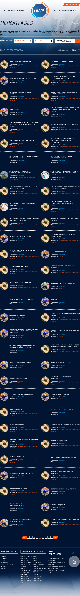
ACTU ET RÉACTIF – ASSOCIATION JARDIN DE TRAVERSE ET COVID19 (24, 157)
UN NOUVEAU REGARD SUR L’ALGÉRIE (21, 473)
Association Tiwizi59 (17, 315)
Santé (60, 179)
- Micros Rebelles (27, 556)
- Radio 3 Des (25, 560)
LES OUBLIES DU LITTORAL (18, 488)
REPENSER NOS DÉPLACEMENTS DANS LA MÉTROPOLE (64, 267)
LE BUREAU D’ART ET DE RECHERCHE (63, 283)
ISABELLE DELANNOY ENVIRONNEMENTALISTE (17, 505)
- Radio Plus (25, 578)
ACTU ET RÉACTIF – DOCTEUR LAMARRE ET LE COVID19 (23, 204)
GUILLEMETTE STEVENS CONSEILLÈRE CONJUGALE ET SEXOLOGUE (63, 77)
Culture (20, 82)
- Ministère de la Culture (56, 570)
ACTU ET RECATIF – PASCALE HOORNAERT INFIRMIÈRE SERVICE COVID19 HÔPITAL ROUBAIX (64, 173)
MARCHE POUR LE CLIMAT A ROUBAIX (63, 410)
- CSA (49, 572)
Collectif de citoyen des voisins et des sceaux (65, 314)
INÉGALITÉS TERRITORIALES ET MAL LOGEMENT (62, 472)
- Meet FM (24, 558)
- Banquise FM (37, 578)
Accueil (4, 10)
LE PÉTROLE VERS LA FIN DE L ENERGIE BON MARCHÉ (23, 440)
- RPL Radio (24, 574)
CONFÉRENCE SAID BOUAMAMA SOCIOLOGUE (61, 377)
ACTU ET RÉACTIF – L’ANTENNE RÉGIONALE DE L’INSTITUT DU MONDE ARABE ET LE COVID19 (65, 109)
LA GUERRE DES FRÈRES (58, 252)
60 (79, 50)
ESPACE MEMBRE (71, 4)
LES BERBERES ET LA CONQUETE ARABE (63, 489)
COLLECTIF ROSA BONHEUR (18, 267)
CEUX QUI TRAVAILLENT (17, 456)
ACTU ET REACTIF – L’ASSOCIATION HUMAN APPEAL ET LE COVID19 (23, 188)
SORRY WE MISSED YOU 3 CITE (61, 362)
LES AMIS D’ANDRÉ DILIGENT (18, 378)
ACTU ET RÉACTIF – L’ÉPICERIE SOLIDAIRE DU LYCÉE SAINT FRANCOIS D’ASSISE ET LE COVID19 (24, 124)
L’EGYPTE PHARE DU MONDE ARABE (21, 394)
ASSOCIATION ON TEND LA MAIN (20, 283)
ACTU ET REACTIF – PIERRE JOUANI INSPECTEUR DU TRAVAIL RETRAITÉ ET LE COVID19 (64, 203)
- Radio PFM (24, 576)
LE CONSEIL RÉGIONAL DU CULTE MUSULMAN (20, 93)
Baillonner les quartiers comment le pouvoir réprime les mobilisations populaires (23, 331)
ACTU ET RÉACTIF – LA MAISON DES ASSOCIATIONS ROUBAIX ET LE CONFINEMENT (62, 140)
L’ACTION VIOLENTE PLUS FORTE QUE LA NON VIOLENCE (64, 235)
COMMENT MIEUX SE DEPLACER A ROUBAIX (65, 520)
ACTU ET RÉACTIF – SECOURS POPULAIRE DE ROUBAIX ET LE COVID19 (65, 188)
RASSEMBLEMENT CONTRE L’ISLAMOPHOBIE (65, 425)
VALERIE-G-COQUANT (58, 505)
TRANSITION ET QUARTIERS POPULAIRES (64, 457)
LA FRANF (11, 10)
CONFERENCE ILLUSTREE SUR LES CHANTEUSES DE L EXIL (20, 520)
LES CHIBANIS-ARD (15, 409)
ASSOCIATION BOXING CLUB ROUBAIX (22, 140)
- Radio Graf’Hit (26, 562)
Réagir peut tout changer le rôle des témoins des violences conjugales (65, 346)
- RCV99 (35, 574)
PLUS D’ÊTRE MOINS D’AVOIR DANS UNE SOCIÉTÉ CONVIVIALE (64, 93)
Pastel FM (21, 64)
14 (51, 537)
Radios (54, 10)
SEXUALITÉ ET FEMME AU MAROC (20, 236)
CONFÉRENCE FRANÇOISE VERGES (62, 61)
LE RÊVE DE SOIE (14, 110)
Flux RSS (76, 23)
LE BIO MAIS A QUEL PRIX (59, 441)
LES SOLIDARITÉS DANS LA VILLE (20, 61)
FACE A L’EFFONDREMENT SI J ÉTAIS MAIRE (65, 124)
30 (75, 50)
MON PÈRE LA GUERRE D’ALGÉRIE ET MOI (22, 78)
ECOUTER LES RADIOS (8, 564)
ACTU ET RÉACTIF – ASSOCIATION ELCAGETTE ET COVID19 (61, 157)
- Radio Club (37, 580)
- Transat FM (25, 572)
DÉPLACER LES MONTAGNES (60, 394)
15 (72, 50)
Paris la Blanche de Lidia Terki (20, 362)
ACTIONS (20, 10)
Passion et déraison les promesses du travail (65, 331)
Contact (74, 10)
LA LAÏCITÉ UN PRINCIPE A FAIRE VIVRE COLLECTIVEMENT (22, 251)
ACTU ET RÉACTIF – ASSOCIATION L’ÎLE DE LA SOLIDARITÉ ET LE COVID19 (24, 219)
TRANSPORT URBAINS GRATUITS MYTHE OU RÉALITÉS (65, 219)
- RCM (35, 558)
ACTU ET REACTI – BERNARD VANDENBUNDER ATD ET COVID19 (20, 172)
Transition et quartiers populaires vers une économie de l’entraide (22, 346)
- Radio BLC (37, 556)
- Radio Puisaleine (39, 568)
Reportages (64, 10)
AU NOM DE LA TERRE (16, 425)
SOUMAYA (54, 299)
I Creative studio (73, 593)
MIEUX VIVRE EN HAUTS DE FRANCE (21, 299)
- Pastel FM (37, 576)
